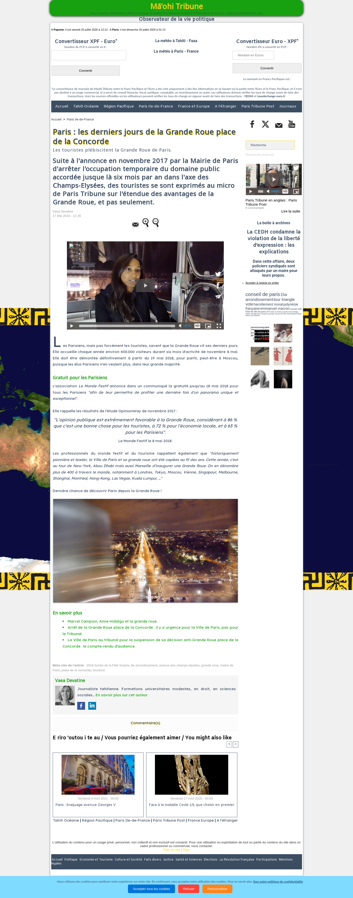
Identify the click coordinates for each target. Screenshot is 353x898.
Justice (167, 866)
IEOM (249, 96)
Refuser (189, 889)
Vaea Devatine (63, 211)
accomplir (297, 309)
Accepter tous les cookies (151, 889)
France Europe (211, 820)
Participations (264, 866)
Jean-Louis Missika (276, 311)
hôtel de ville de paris (292, 307)
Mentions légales (288, 866)
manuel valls (277, 307)
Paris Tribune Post (258, 106)
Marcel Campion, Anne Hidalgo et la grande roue (112, 621)
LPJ (247, 309)
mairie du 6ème (254, 309)
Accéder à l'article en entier (262, 282)
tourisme (99, 670)
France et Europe (194, 106)
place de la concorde (76, 670)
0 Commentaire (255, 207)
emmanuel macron (259, 306)
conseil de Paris (251, 311)
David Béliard (260, 311)
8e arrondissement (144, 665)
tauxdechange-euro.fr (271, 96)
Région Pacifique (119, 106)
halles (267, 311)
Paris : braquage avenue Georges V (84, 805)
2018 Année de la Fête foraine (108, 665)
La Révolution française (234, 866)
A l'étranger (226, 106)
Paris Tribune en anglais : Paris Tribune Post (271, 202)
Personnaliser (217, 889)
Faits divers (152, 866)
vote (293, 299)
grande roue (209, 665)
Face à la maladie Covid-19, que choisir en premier (191, 805)
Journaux (287, 106)
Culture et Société (128, 866)
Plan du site (172, 856)
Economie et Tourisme (96, 866)
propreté (262, 309)
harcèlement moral (259, 302)
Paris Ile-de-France (156, 106)
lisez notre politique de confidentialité (278, 881)
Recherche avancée (260, 154)
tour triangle (280, 299)
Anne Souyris (289, 309)
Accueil (62, 106)
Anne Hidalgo (269, 309)
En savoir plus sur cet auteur (122, 695)
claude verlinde (280, 309)
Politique (71, 866)
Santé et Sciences (187, 866)
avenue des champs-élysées (179, 665)
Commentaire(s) (145, 723)
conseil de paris (261, 294)
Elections (209, 866)
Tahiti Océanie (86, 106)
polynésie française (285, 302)
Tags (186, 856)
